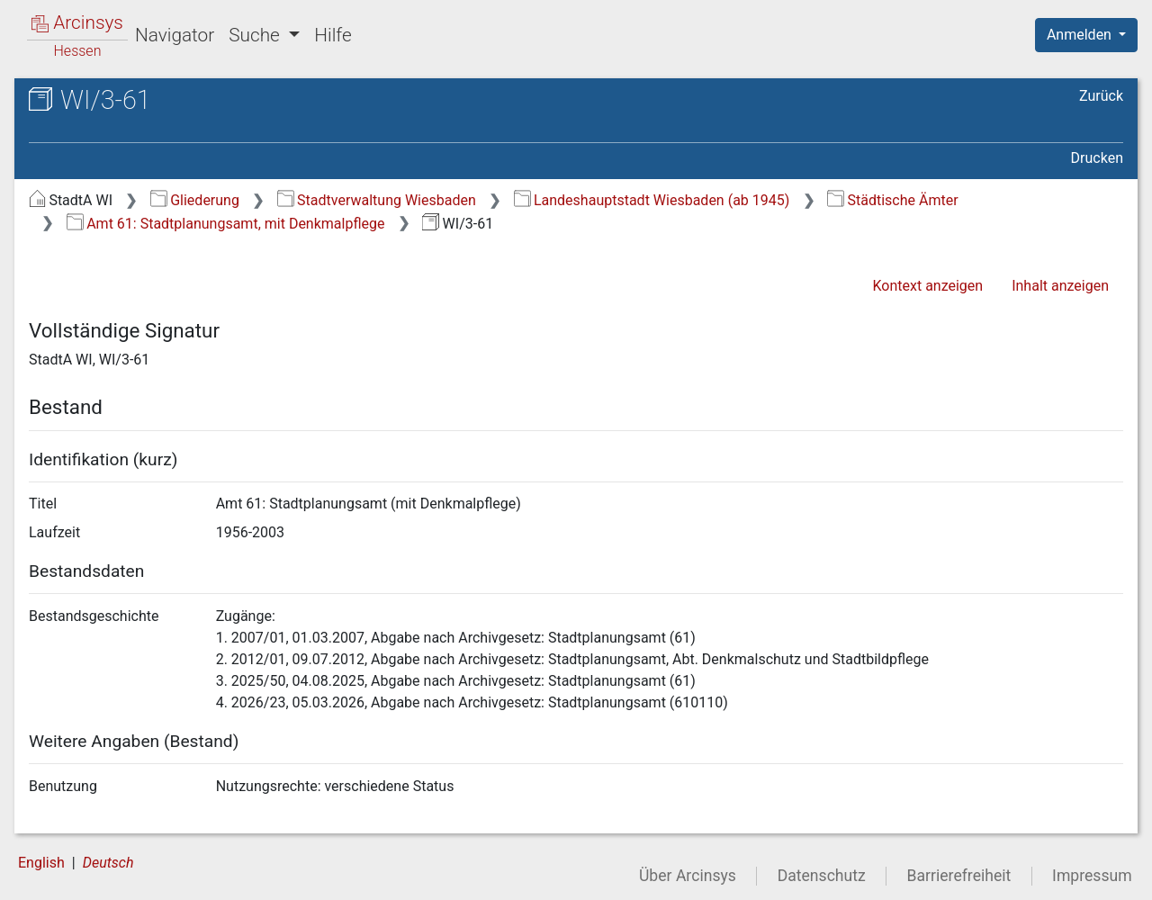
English (41, 862)
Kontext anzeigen (927, 285)
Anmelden (1081, 34)
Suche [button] (256, 35)
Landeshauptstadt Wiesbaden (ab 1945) (652, 200)
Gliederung (194, 200)
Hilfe (332, 35)
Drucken (1097, 157)
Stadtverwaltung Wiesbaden (376, 200)
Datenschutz (822, 876)
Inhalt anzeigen (1060, 285)
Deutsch (108, 862)
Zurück (1101, 95)
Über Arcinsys (687, 876)
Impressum (1092, 876)
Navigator (174, 35)
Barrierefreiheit (959, 876)
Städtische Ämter (892, 200)
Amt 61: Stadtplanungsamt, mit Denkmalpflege (226, 223)
